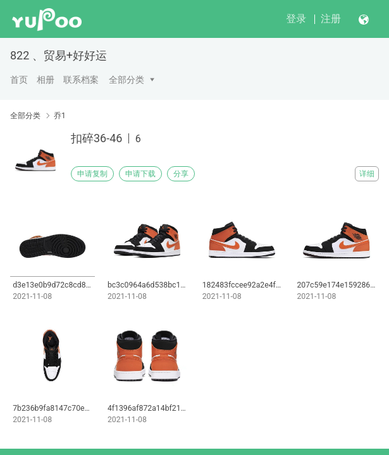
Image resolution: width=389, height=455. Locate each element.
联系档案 (81, 80)
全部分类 (126, 80)
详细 (366, 173)
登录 (296, 19)
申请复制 (92, 173)
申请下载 (140, 173)
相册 (45, 80)
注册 (331, 19)
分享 (180, 173)
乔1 (60, 115)
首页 (19, 80)
